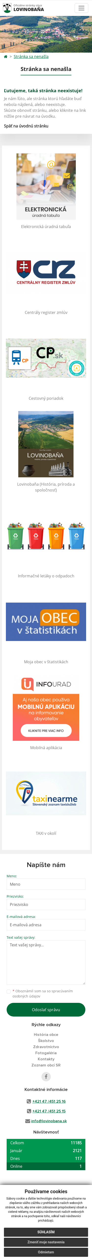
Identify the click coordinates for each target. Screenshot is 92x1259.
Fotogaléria (46, 1053)
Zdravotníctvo (46, 1047)
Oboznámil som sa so (43, 993)
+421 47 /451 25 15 (49, 1111)
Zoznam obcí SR (46, 1065)
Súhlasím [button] (46, 1232)
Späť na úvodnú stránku (26, 126)
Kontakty (46, 1059)
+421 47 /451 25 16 (49, 1101)
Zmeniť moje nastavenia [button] (46, 1242)
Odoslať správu (46, 1009)
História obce (46, 1035)
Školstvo (46, 1041)
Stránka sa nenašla (31, 56)
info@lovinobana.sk (49, 1121)
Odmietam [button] (46, 1252)
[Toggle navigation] (81, 8)
